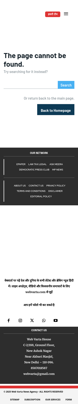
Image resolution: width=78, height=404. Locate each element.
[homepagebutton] (55, 109)
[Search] (66, 85)
